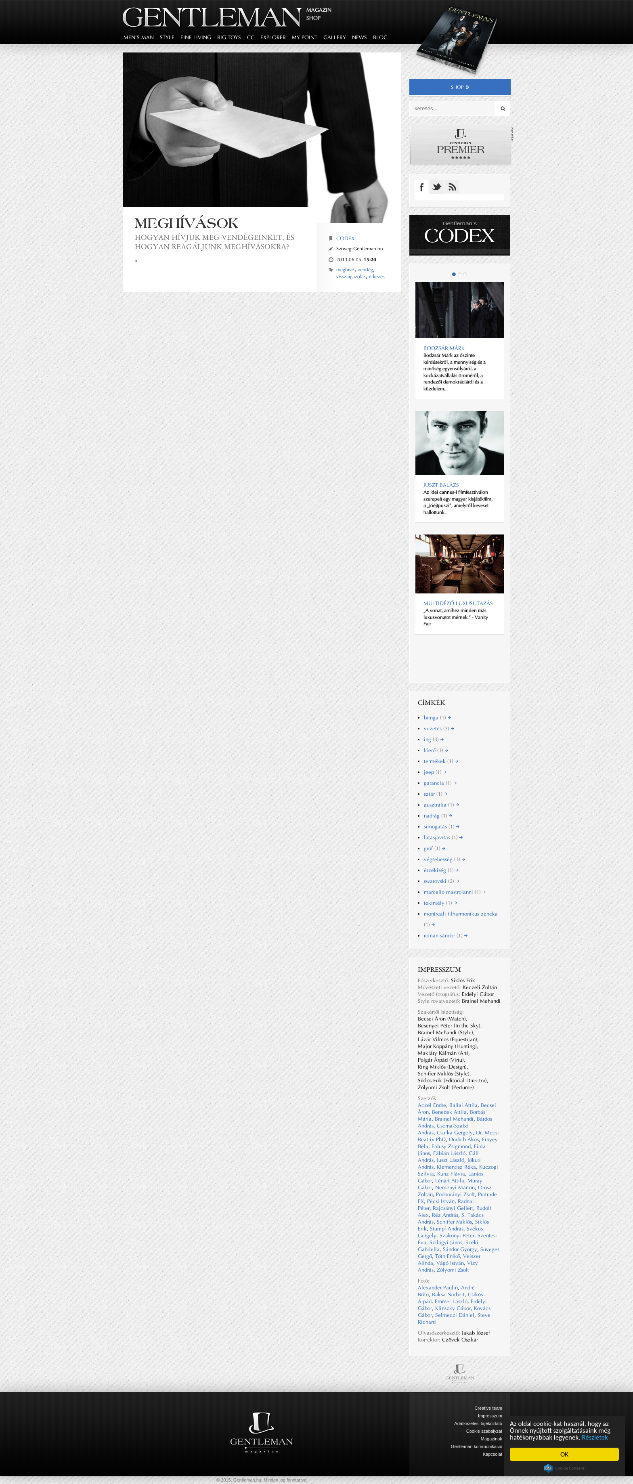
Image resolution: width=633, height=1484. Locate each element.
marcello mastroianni (455, 892)
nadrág (438, 816)
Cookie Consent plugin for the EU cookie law (564, 1468)
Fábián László (449, 1153)
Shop (313, 18)
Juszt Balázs (441, 485)
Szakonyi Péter (457, 1235)
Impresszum (490, 1415)
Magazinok (491, 1438)
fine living (195, 37)
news (359, 37)
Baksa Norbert (448, 1294)
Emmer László (451, 1301)
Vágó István (450, 1263)
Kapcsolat (492, 1454)
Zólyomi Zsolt (453, 1270)
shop (460, 87)
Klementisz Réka (456, 1167)
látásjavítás (443, 837)
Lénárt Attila (449, 1181)
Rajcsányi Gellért (453, 1208)
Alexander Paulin (438, 1288)
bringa (437, 718)
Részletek (595, 1437)
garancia (440, 783)
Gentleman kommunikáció (476, 1446)
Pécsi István (441, 1201)
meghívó (345, 269)
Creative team (488, 1408)
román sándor (445, 936)
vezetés (439, 728)
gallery (334, 37)
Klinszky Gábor (453, 1308)
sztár (435, 794)
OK (564, 1454)
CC (250, 37)
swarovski (441, 881)
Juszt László (450, 1160)
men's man (139, 37)
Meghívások (186, 223)
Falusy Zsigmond (451, 1146)
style (167, 37)
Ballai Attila (463, 1105)
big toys (229, 37)
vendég (365, 269)
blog (380, 37)
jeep (435, 772)
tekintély (440, 903)
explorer (273, 37)
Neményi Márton (455, 1187)
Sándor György (460, 1249)
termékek (441, 761)
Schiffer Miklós (454, 1222)
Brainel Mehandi (454, 1119)
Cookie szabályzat (484, 1431)
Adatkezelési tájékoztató (478, 1423)
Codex (345, 238)
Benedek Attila (449, 1112)
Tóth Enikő (447, 1256)
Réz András (445, 1215)
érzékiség (441, 870)
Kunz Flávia (451, 1174)
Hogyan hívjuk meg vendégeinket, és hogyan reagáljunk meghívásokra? (214, 242)
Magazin (318, 10)
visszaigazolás (351, 276)
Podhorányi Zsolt (455, 1194)
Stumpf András (446, 1229)
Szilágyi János (446, 1242)
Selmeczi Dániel (454, 1315)
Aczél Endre (432, 1105)
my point (304, 37)
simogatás (441, 827)
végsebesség (444, 859)
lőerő (436, 750)
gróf (434, 848)
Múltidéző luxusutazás (458, 603)
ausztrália (441, 805)
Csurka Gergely (455, 1133)
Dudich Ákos (464, 1139)
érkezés (377, 276)
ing (434, 739)
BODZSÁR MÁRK (444, 348)
